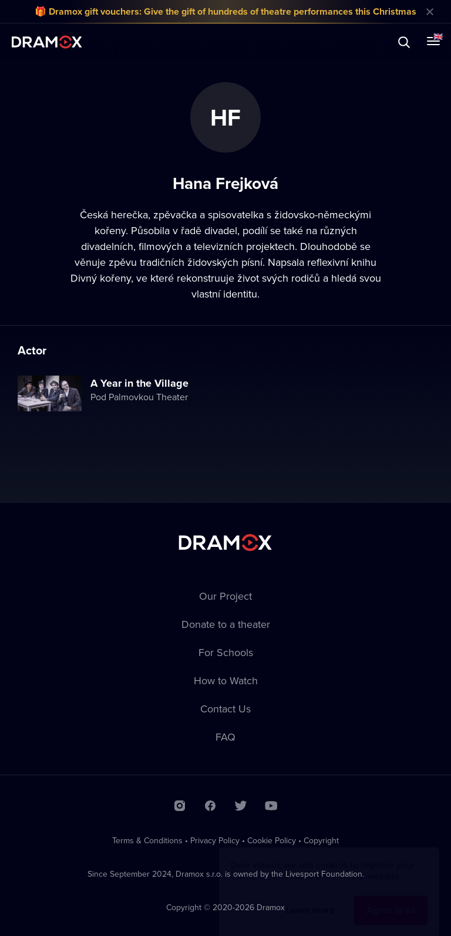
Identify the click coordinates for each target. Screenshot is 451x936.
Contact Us (225, 708)
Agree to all (390, 898)
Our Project (225, 596)
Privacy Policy (215, 840)
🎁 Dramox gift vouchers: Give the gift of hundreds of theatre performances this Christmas (225, 11)
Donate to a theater (225, 624)
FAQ (225, 736)
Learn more (310, 898)
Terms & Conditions (147, 840)
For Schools (225, 652)
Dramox (47, 42)
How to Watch (226, 680)
